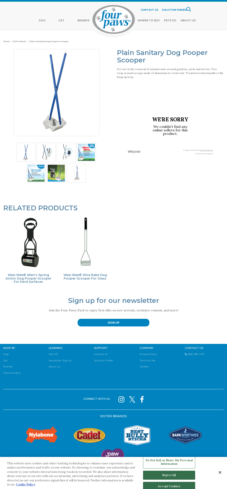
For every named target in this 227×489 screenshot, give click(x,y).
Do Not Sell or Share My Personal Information (169, 462)
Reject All (169, 475)
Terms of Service (206, 150)
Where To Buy (149, 20)
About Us (188, 20)
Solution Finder (103, 360)
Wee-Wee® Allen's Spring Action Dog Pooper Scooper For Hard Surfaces (28, 278)
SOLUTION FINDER (174, 9)
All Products (19, 41)
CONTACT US (149, 9)
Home (6, 41)
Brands (83, 20)
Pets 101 (170, 20)
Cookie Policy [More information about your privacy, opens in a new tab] (25, 484)
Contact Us (101, 354)
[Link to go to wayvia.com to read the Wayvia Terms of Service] (134, 152)
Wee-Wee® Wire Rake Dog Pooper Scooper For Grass (85, 276)
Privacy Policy (148, 354)
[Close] (220, 472)
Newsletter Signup (60, 360)
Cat (61, 20)
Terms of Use (147, 360)
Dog (42, 20)
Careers (144, 366)
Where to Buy (11, 372)
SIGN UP (113, 322)
